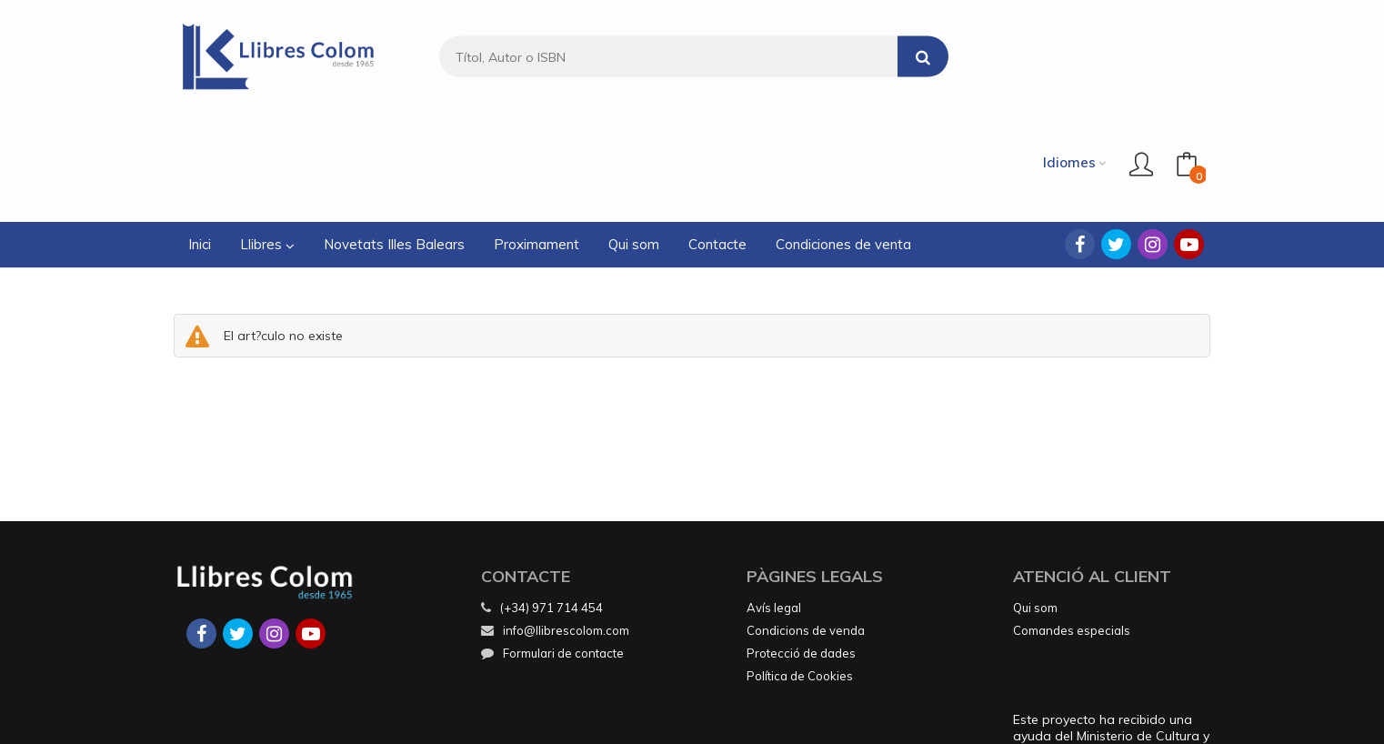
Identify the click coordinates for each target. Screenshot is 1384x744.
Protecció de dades (801, 545)
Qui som (1035, 500)
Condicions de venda (806, 523)
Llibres (267, 137)
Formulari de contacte (552, 545)
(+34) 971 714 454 (551, 500)
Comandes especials (1071, 523)
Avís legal (774, 500)
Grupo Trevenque (839, 717)
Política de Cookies (800, 568)
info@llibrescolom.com (555, 523)
